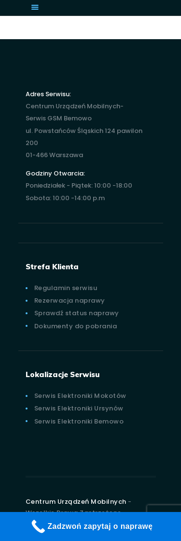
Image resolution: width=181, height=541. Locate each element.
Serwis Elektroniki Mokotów (80, 395)
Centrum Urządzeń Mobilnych (76, 501)
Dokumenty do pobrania (75, 326)
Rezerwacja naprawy (69, 300)
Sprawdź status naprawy (76, 313)
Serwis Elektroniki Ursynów (79, 408)
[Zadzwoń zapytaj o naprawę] (90, 526)
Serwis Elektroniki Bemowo (79, 421)
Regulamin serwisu (65, 287)
